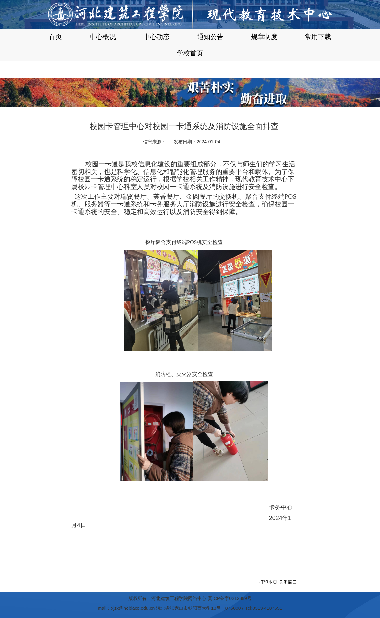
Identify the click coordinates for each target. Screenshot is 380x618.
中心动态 (156, 36)
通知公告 (210, 36)
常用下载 (318, 36)
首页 (55, 36)
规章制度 (264, 36)
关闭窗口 (288, 582)
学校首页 (190, 53)
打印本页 (268, 582)
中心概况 (103, 36)
